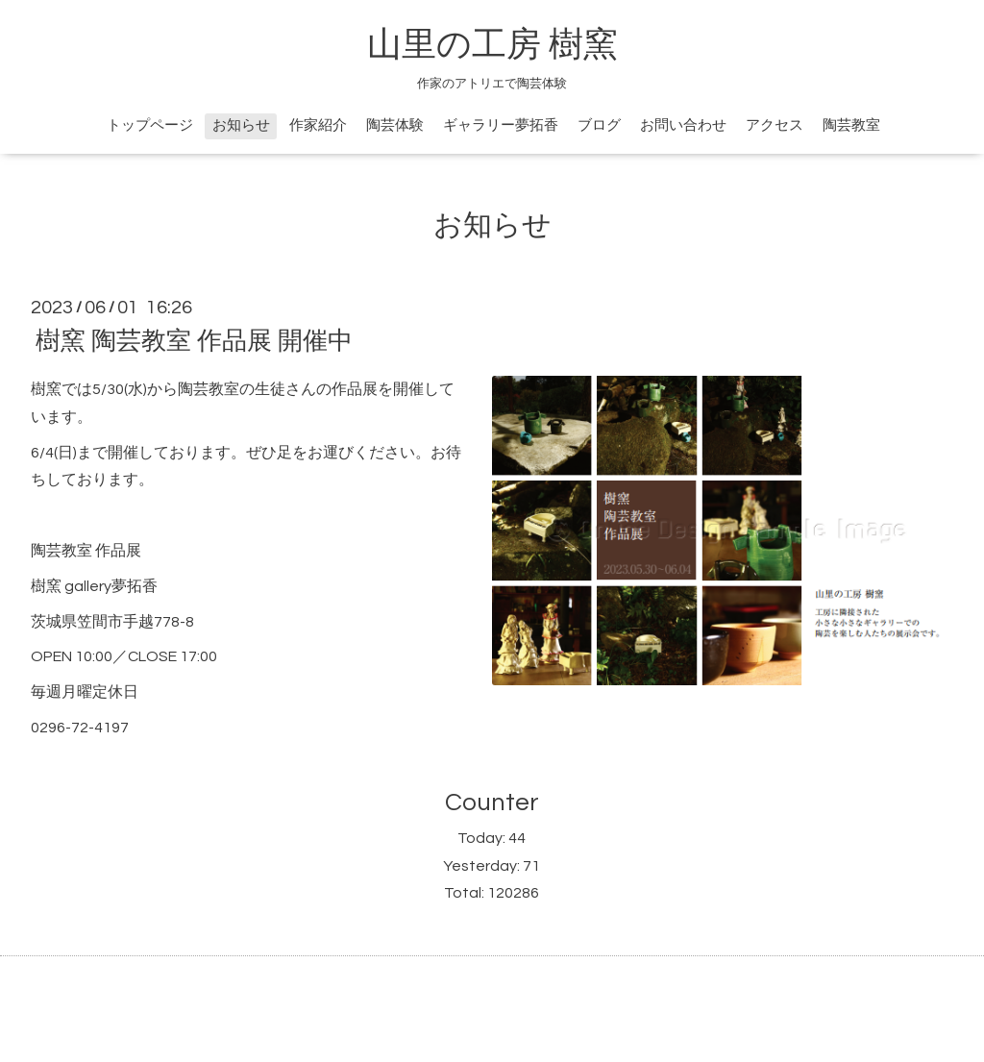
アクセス (774, 125)
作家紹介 (318, 125)
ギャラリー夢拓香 (500, 125)
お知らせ (241, 125)
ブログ (599, 125)
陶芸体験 (395, 125)
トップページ (150, 125)
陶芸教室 (851, 125)
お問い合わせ (683, 125)
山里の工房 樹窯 (492, 45)
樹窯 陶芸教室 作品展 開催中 (194, 341)
